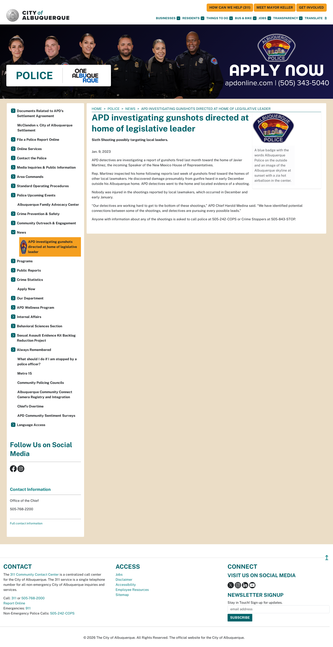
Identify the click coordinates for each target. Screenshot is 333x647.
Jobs (265, 18)
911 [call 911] (28, 608)
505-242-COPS (62, 613)
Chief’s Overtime (30, 406)
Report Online (14, 603)
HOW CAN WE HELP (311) (229, 7)
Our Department (30, 298)
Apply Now (26, 289)
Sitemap (122, 595)
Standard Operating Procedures (43, 186)
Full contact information (26, 523)
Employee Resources (132, 590)
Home (97, 109)
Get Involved (311, 7)
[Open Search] (326, 18)
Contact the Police (31, 158)
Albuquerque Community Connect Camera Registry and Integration (44, 394)
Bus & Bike (246, 18)
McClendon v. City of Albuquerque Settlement (44, 127)
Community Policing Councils (40, 383)
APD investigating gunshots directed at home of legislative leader (48, 246)
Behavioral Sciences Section (39, 326)
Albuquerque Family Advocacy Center (48, 205)
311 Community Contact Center (34, 575)
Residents (193, 18)
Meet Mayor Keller (275, 7)
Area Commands (30, 177)
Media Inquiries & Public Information (46, 167)
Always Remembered (34, 350)
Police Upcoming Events (36, 195)
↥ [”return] (327, 558)
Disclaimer (124, 580)
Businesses (168, 18)
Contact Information (30, 489)
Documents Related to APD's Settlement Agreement (40, 113)
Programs (25, 261)
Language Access (31, 425)
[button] (314, 18)
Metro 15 (24, 373)
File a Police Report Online (38, 140)
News (130, 109)
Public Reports (29, 270)
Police (114, 109)
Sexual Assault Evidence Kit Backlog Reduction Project (46, 337)
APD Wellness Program (35, 308)
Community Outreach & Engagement (46, 223)
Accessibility (126, 585)
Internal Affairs (29, 317)
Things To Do (219, 18)
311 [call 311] (13, 598)
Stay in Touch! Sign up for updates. (255, 603)
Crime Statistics (30, 280)
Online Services (29, 149)
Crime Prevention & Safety (38, 214)
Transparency (288, 18)
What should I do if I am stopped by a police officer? (47, 361)
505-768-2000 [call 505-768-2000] (33, 598)
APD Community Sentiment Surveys (46, 416)
